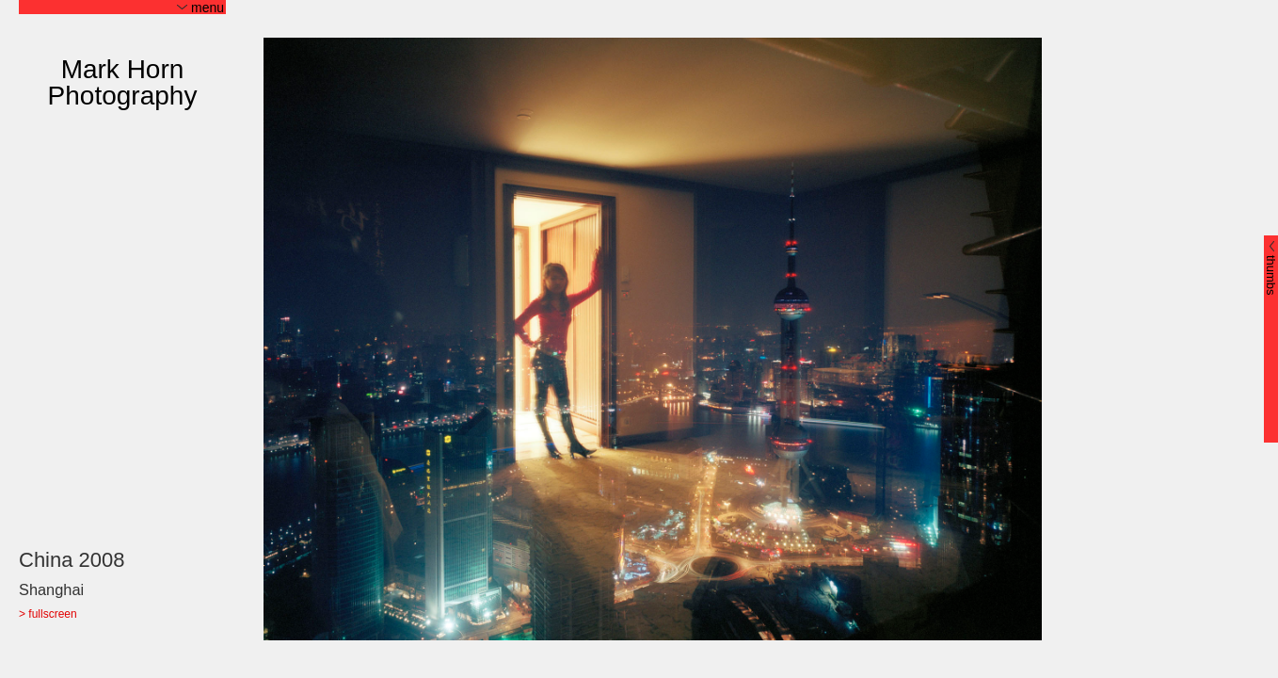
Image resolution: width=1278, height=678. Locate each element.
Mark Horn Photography (123, 82)
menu (200, 7)
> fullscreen (48, 614)
